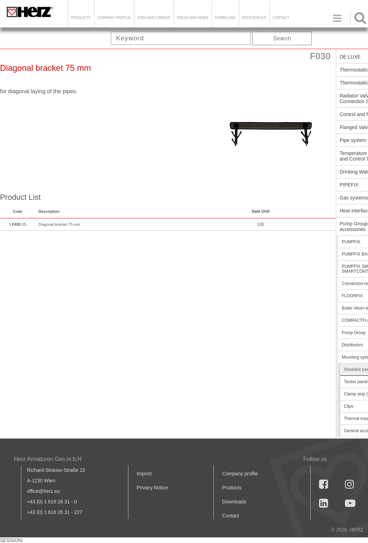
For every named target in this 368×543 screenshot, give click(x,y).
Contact (281, 18)
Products (81, 18)
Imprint (144, 473)
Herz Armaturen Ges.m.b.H (48, 459)
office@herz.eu (43, 491)
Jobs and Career (153, 18)
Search (282, 38)
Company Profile (113, 18)
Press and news (192, 18)
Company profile (240, 473)
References (254, 18)
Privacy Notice (152, 487)
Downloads (234, 501)
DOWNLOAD (225, 18)
